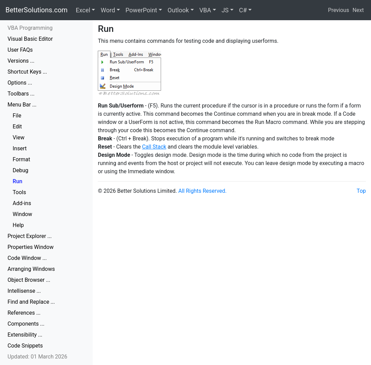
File (17, 115)
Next (358, 10)
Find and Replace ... (31, 302)
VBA (205, 10)
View (19, 137)
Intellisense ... (24, 291)
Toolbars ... (21, 93)
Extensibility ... (25, 334)
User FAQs (20, 50)
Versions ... (21, 61)
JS (225, 10)
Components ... (26, 323)
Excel (83, 10)
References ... (24, 313)
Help (18, 225)
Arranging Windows (31, 269)
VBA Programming (30, 28)
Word (108, 10)
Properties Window (31, 247)
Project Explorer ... (30, 236)
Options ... (20, 82)
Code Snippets (25, 345)
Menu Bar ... (22, 104)
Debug (20, 170)
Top (361, 191)
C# (243, 10)
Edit (17, 126)
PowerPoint (141, 10)
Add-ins (22, 203)
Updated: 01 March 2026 (37, 356)
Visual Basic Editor (30, 39)
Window (22, 214)
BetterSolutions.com (36, 10)
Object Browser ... (29, 280)
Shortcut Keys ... (27, 71)
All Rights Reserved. (202, 191)
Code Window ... (27, 258)
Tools (19, 192)
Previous (338, 10)
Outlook (178, 10)
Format (21, 159)
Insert (20, 148)
